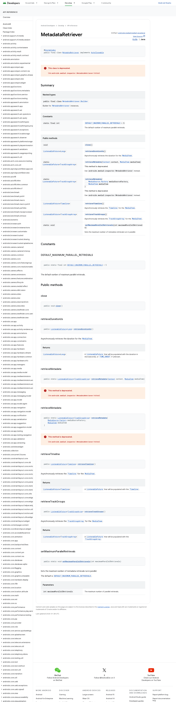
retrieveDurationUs (94, 151)
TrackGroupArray (67, 164)
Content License (104, 607)
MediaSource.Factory (98, 181)
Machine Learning (66, 698)
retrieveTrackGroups (95, 214)
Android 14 (110, 698)
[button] (16, 36)
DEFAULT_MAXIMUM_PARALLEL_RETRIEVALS (102, 123)
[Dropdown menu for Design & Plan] (58, 3)
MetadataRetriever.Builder (75, 101)
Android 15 (110, 694)
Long (62, 151)
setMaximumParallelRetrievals (99, 225)
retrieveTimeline (93, 203)
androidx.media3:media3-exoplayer (131, 33)
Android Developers (48, 26)
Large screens (87, 694)
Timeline (64, 203)
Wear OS (85, 698)
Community (106, 3)
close (87, 145)
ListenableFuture (51, 151)
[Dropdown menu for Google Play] (95, 3)
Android (39, 694)
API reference (10, 12)
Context (106, 162)
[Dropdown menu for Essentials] (37, 3)
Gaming (62, 694)
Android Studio (164, 3)
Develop (61, 26)
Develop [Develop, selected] (68, 3)
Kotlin (135, 39)
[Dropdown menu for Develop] (75, 3)
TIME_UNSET (105, 357)
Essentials (30, 3)
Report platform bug (160, 694)
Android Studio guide (137, 697)
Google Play (87, 3)
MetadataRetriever (70, 52)
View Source (138, 36)
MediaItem (127, 155)
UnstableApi (50, 50)
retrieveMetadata (93, 162)
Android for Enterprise (44, 698)
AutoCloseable (97, 52)
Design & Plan (49, 3)
